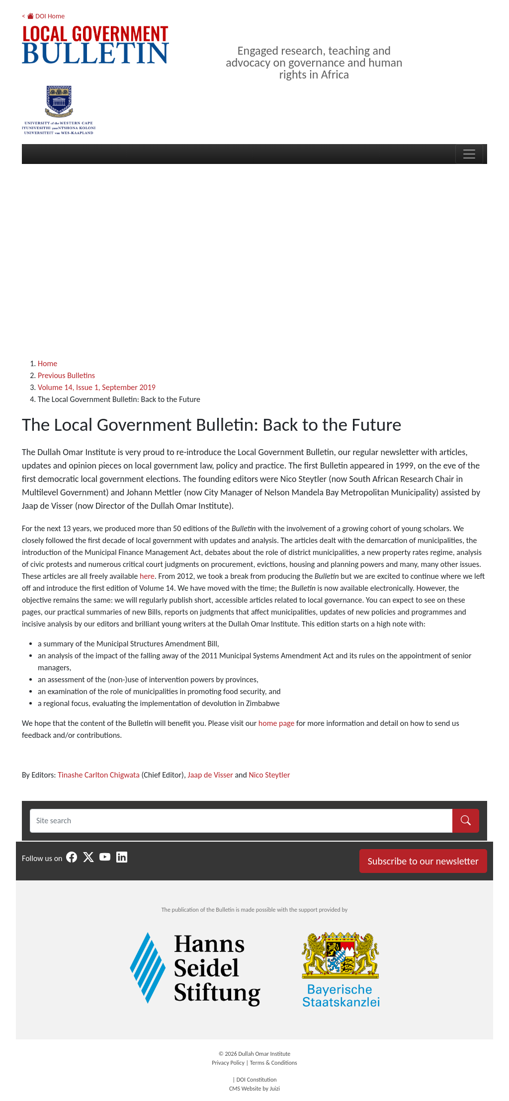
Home (47, 363)
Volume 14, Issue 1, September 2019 (97, 387)
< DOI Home (43, 16)
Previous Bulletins (66, 375)
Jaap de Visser (211, 775)
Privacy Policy (228, 1062)
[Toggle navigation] (469, 154)
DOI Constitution (257, 1079)
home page (276, 723)
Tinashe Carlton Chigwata (99, 775)
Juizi (275, 1088)
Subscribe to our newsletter (423, 861)
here (147, 576)
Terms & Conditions (273, 1062)
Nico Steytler (269, 775)
